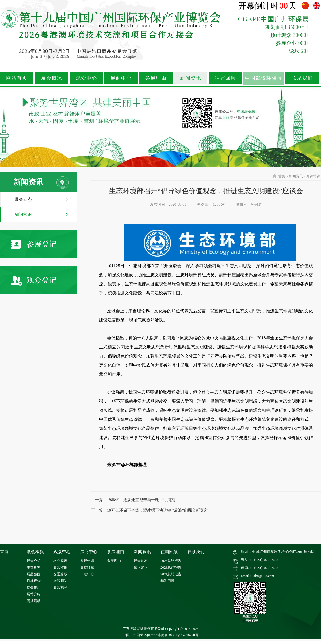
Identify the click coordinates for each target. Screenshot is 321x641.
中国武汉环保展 (263, 78)
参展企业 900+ (292, 43)
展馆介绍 (34, 594)
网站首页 (17, 78)
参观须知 (60, 581)
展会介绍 (34, 561)
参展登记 (34, 244)
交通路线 (60, 574)
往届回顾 (225, 78)
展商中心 (121, 78)
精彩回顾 (167, 581)
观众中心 (86, 78)
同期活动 (34, 601)
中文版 (305, 5)
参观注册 (60, 567)
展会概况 (51, 78)
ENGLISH (316, 5)
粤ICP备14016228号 (183, 635)
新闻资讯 (190, 78)
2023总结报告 (170, 567)
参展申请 (87, 561)
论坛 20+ (299, 51)
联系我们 (302, 78)
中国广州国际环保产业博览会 (145, 635)
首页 (281, 176)
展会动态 (23, 199)
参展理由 (156, 78)
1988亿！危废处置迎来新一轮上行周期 (141, 500)
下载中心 (87, 574)
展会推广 (34, 587)
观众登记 (34, 281)
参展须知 (87, 567)
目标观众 (34, 581)
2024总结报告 (170, 561)
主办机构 (34, 567)
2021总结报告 (170, 574)
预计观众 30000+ (289, 35)
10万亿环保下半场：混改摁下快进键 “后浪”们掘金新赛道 (157, 510)
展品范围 (34, 574)
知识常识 (23, 214)
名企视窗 (60, 561)
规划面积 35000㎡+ (287, 27)
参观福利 (60, 587)
